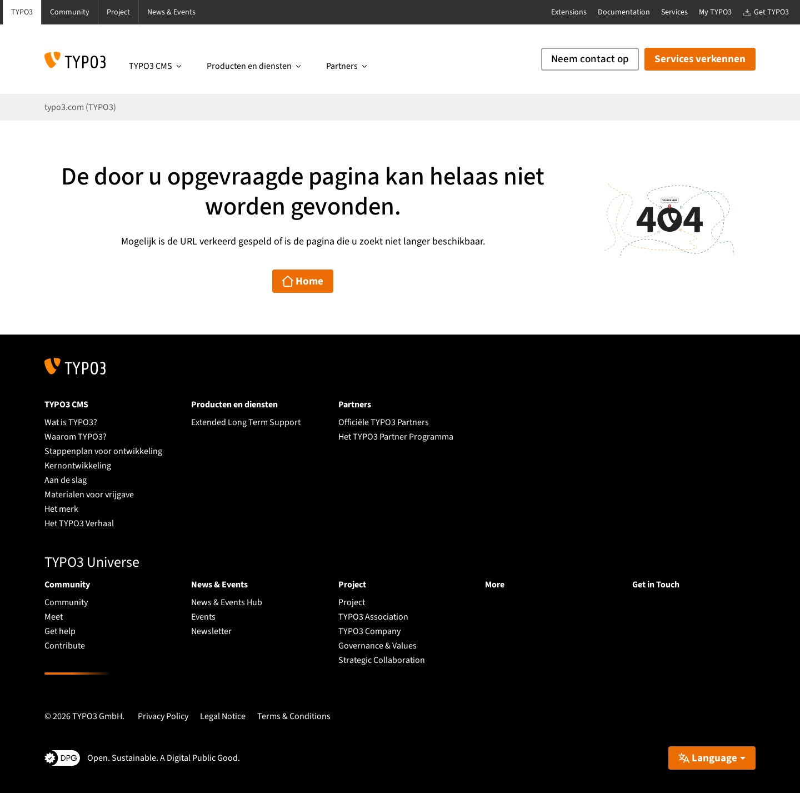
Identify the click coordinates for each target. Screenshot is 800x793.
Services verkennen (700, 59)
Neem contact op (590, 59)
